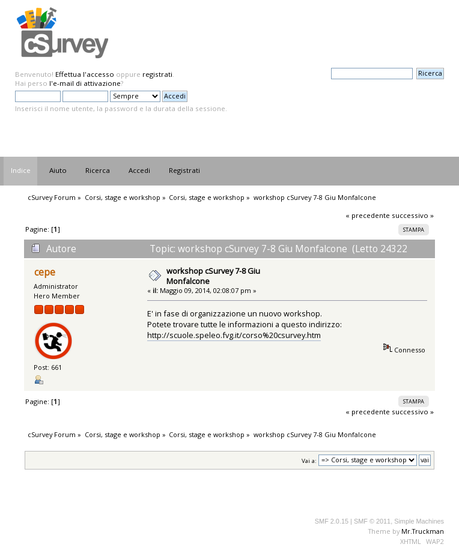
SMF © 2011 (372, 521)
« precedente (367, 215)
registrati (157, 74)
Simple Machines (419, 521)
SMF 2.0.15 (331, 521)
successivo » (413, 215)
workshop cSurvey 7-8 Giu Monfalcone (213, 275)
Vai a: (309, 460)
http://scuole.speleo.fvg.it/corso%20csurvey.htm (234, 335)
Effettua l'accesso (84, 74)
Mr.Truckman (422, 531)
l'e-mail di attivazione (85, 83)
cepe (44, 272)
